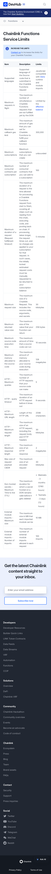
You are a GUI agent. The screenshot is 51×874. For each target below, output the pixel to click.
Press (6, 753)
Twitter (11, 816)
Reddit (11, 843)
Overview (8, 686)
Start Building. (18, 14)
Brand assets (9, 770)
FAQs (5, 775)
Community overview (14, 717)
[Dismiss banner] (46, 13)
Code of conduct (11, 733)
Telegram (12, 832)
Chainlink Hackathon (13, 711)
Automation (9, 660)
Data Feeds (9, 644)
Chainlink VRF (10, 696)
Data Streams (10, 649)
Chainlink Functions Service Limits (21, 36)
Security (7, 790)
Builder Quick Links (13, 633)
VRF (5, 654)
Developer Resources (14, 627)
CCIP (5, 671)
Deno (42, 77)
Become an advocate (14, 728)
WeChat (12, 837)
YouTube (12, 821)
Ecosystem (8, 748)
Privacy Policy (15, 870)
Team (6, 764)
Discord (12, 826)
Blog (5, 759)
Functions (8, 665)
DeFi (5, 691)
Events (6, 722)
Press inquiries (10, 801)
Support (7, 795)
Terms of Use (36, 870)
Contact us (16, 52)
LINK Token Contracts (14, 638)
